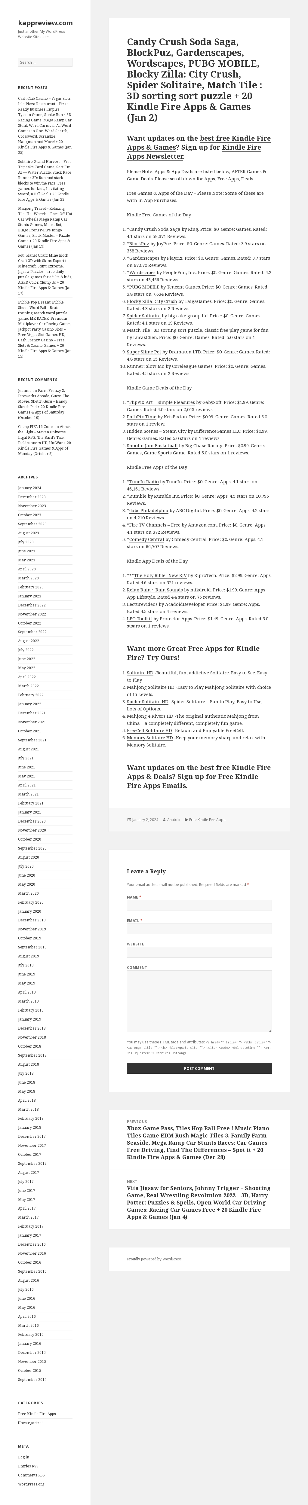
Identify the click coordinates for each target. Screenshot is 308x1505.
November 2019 (32, 929)
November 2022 (32, 614)
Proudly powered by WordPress (154, 1259)
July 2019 (26, 965)
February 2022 (31, 695)
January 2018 (29, 1127)
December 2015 (32, 1352)
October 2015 (29, 1370)
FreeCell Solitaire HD (149, 730)
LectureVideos (142, 604)
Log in (23, 1457)
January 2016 (29, 1343)
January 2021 (29, 812)
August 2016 (28, 1280)
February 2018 (31, 1118)
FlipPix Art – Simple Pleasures (162, 402)
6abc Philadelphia (148, 510)
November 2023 (32, 505)
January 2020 (29, 911)
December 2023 (32, 496)
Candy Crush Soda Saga (154, 229)
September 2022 (32, 631)
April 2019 (27, 992)
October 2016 (29, 1262)
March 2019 (28, 1001)
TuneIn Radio (144, 481)
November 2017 (32, 1145)
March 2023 (28, 578)
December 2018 (32, 1028)
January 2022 (29, 704)
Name (134, 897)
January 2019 (29, 1019)
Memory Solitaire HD (150, 737)
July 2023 (26, 542)
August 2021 (28, 749)
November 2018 (32, 1037)
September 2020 (32, 848)
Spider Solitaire (144, 316)
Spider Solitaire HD (147, 701)
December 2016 (32, 1244)
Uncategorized (31, 1422)
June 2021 (26, 767)
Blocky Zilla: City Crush (152, 301)
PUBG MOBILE (144, 287)
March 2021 (28, 794)
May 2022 (26, 667)
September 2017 (32, 1163)
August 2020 (28, 857)
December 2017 (32, 1136)
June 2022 (26, 658)
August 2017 (28, 1172)
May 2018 (26, 1091)
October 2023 (29, 514)
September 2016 (32, 1271)
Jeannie (25, 390)
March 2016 (28, 1325)
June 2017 (26, 1190)
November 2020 (32, 830)
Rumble (137, 496)
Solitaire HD (140, 673)
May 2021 (26, 776)
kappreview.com (45, 22)
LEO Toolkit (139, 618)
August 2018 (28, 1064)
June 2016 (26, 1298)
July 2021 (26, 758)
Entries (28, 1466)
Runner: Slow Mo (146, 366)
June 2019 (26, 974)
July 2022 (26, 649)
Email (135, 920)
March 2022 (28, 685)
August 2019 (28, 956)
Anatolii (173, 819)
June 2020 (26, 875)
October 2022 (29, 623)
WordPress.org (31, 1484)
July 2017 (26, 1181)
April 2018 (27, 1100)
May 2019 (26, 983)
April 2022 (27, 676)
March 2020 (28, 893)
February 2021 (31, 803)
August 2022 (28, 640)
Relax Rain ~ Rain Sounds (155, 590)
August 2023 (28, 533)
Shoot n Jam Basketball (152, 445)
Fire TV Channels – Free (154, 525)
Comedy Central (146, 539)
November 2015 (32, 1361)
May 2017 (26, 1199)
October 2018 (29, 1046)
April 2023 (27, 569)
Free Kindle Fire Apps (37, 1413)
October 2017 (29, 1154)
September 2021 (32, 740)
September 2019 (32, 947)
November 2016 (32, 1253)
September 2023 (32, 524)
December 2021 (32, 713)
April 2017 (27, 1208)
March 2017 (28, 1217)
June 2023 (26, 551)
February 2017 (31, 1226)
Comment (137, 967)
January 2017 (29, 1235)
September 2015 (32, 1379)
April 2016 (27, 1316)
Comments (31, 1475)
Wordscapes (142, 272)
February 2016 (31, 1334)
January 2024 (29, 487)
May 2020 (26, 884)
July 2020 (26, 866)
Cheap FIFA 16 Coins (36, 426)
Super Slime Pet (144, 352)
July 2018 (26, 1073)
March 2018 (28, 1109)
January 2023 (29, 596)
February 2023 (31, 587)
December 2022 (32, 605)
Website (135, 944)
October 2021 (29, 731)
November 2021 (32, 722)
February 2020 (31, 902)
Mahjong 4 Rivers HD (150, 716)
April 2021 (27, 785)
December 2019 (32, 920)
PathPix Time (141, 417)
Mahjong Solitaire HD (150, 687)
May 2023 (26, 560)
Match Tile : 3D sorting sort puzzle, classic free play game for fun (198, 330)
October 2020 (29, 839)
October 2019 (29, 938)
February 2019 (31, 1010)
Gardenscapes (144, 258)
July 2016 (26, 1289)
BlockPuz (139, 243)
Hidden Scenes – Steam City (156, 431)
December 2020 (32, 821)
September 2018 (32, 1055)
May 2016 (26, 1307)
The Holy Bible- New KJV (160, 575)
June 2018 (26, 1082)
